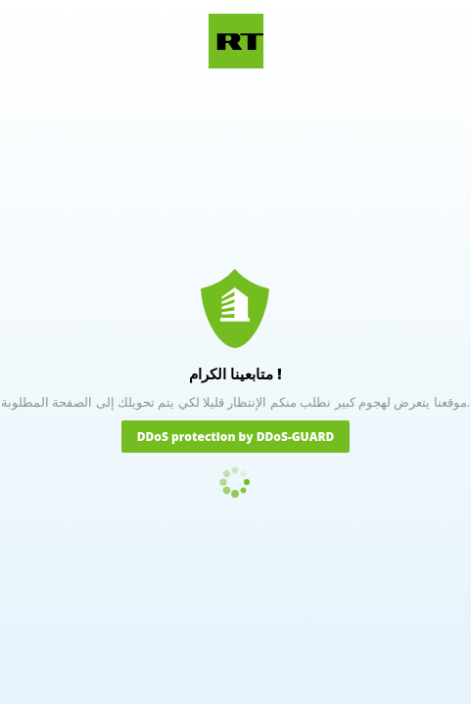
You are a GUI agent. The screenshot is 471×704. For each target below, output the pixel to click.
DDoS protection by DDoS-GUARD (236, 436)
